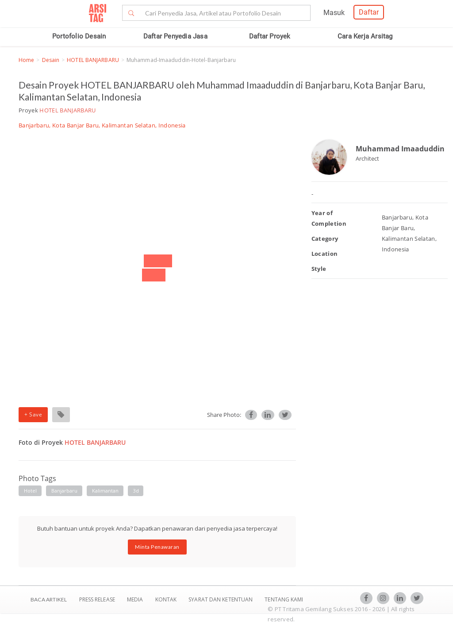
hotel (30, 490)
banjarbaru (64, 490)
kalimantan (105, 490)
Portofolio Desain (79, 36)
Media (136, 599)
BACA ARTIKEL (49, 599)
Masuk (334, 12)
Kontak (166, 599)
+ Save (33, 414)
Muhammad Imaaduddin (400, 149)
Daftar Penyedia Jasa (175, 36)
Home (26, 60)
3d (136, 490)
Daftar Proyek (270, 36)
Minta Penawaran (157, 546)
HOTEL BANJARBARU (93, 60)
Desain (51, 60)
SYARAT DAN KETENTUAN (221, 599)
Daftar (369, 12)
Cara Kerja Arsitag (365, 36)
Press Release (96, 599)
